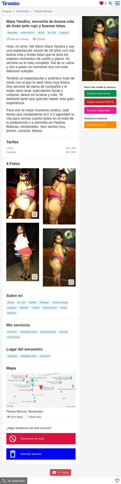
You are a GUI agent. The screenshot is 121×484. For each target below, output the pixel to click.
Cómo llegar (15, 416)
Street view (34, 416)
